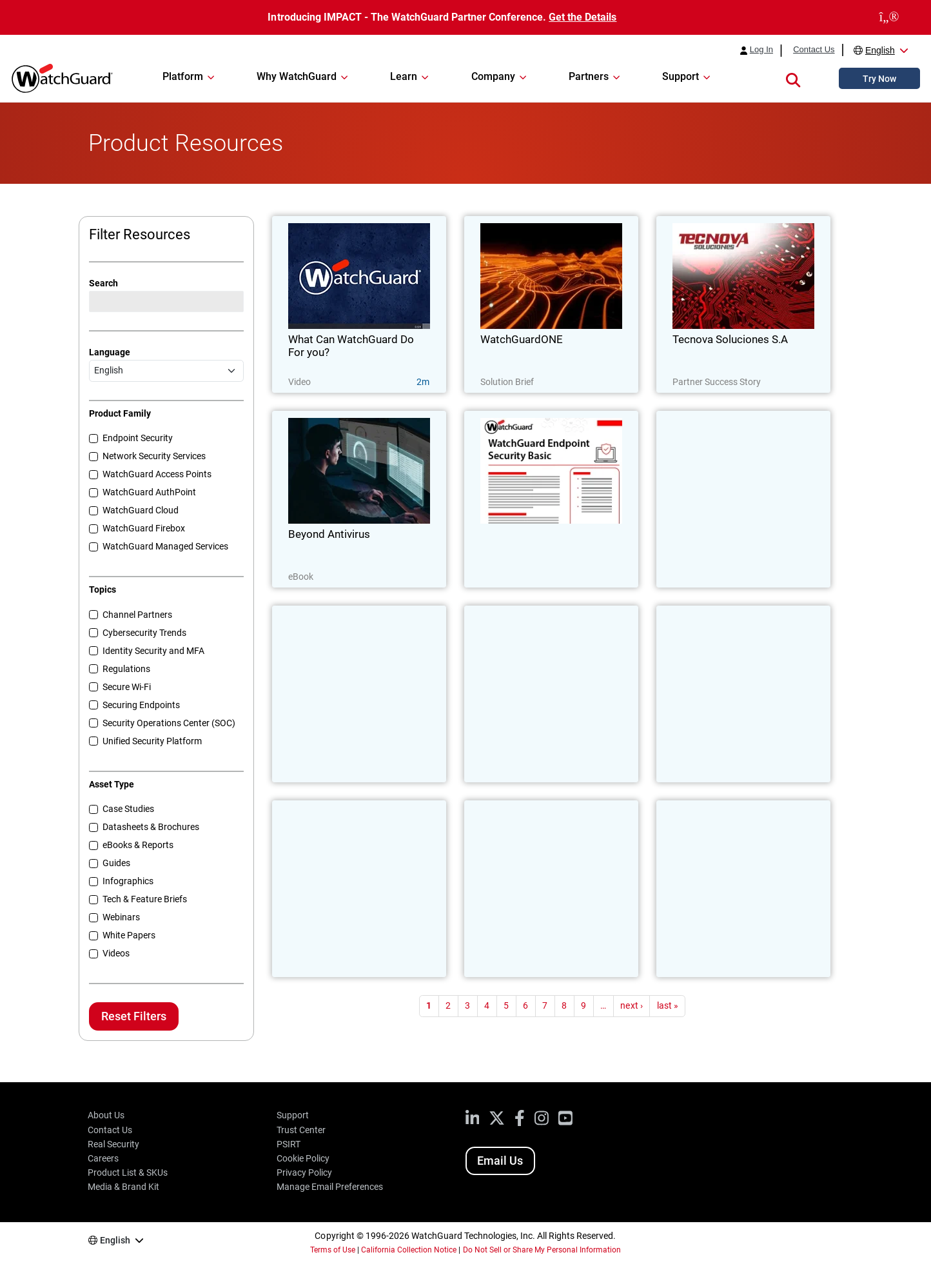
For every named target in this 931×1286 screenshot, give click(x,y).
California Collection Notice (408, 1249)
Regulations (126, 669)
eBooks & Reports (138, 845)
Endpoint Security (138, 438)
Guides (116, 863)
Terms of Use (332, 1249)
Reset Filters (133, 1016)
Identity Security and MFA (153, 651)
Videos (116, 953)
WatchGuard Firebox (144, 528)
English (880, 50)
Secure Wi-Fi (127, 687)
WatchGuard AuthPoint (149, 492)
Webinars (121, 917)
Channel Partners (137, 614)
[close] (889, 17)
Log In (761, 50)
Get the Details (582, 17)
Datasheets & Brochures (151, 827)
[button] (793, 78)
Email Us (500, 1160)
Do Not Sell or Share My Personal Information (542, 1249)
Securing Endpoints (141, 705)
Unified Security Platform (152, 741)
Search (103, 283)
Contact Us (813, 50)
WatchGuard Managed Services (165, 546)
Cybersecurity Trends (144, 633)
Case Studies (128, 809)
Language (109, 352)
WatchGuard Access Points (157, 474)
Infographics (128, 881)
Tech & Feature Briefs (145, 899)
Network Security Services (154, 456)
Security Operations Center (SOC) (169, 723)
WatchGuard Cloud (141, 510)
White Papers (129, 935)
